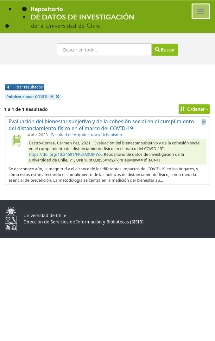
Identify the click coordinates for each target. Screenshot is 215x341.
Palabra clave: (33, 97)
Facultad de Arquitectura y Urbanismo (86, 134)
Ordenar (194, 109)
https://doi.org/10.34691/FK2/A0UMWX (65, 154)
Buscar (165, 49)
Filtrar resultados (25, 87)
